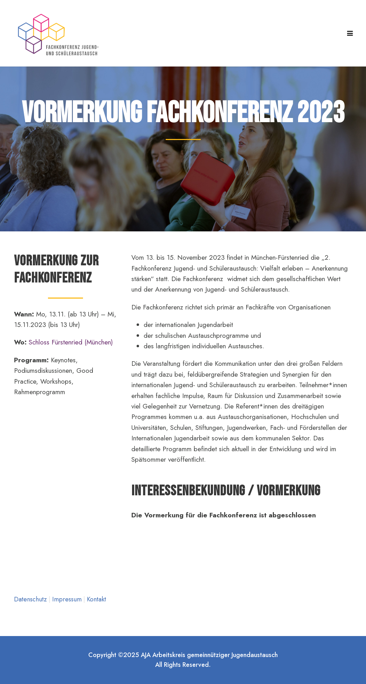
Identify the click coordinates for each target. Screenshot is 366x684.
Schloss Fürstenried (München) (71, 342)
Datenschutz (31, 599)
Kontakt (96, 599)
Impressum (67, 599)
